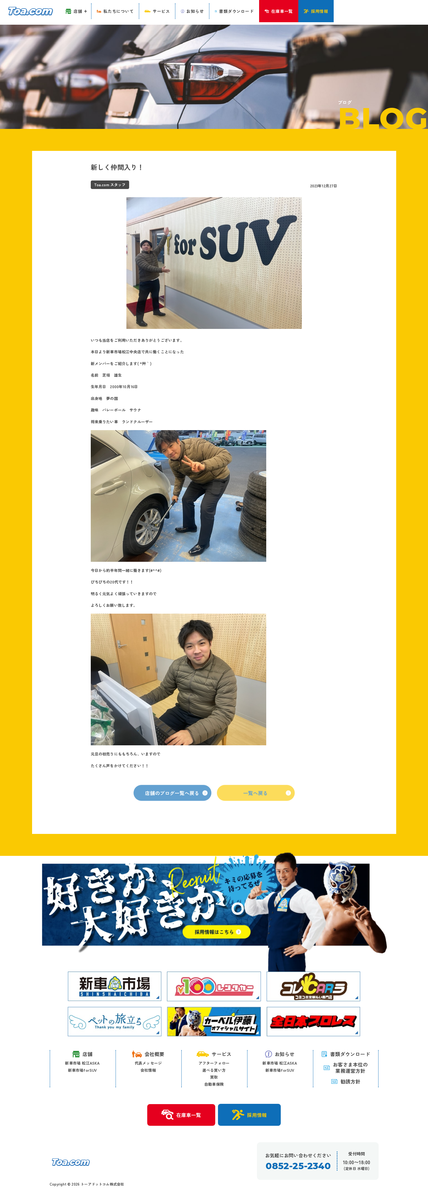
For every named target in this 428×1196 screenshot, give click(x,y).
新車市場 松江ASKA (82, 1063)
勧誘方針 (346, 1081)
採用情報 (250, 1115)
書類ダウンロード (345, 1054)
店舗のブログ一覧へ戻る (176, 801)
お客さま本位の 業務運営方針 (345, 1068)
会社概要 (148, 1054)
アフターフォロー (214, 1063)
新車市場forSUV (82, 1070)
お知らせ (280, 1054)
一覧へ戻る (267, 801)
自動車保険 (214, 1084)
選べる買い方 (214, 1070)
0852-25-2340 (298, 1166)
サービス (214, 1054)
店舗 (82, 1054)
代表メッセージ (148, 1063)
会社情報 (148, 1070)
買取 (214, 1077)
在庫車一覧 (180, 1115)
